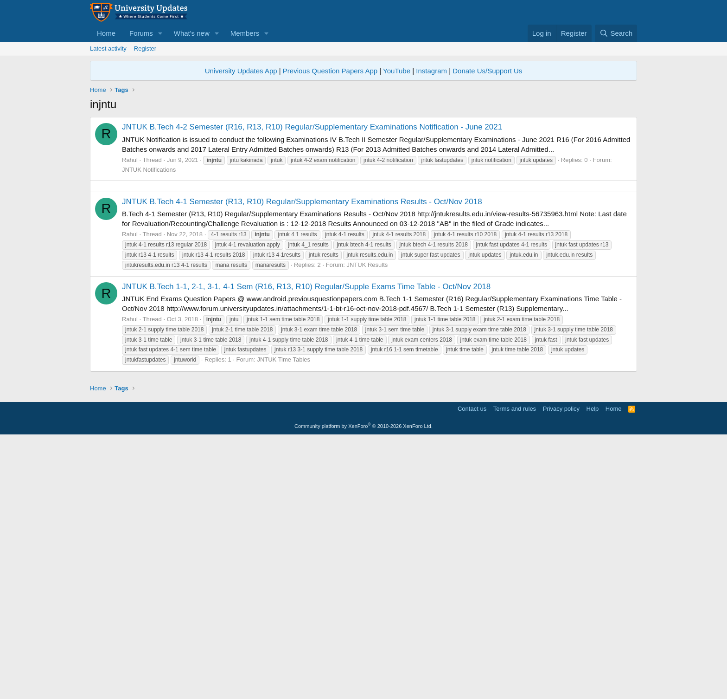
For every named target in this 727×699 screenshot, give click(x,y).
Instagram (431, 71)
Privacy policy (561, 668)
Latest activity (108, 48)
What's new (192, 33)
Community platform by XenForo (363, 686)
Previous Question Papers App (330, 71)
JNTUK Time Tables (283, 489)
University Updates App (241, 71)
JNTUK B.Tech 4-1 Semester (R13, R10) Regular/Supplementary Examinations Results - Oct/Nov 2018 (302, 331)
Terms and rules (514, 668)
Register (145, 48)
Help (593, 668)
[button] (160, 33)
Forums (141, 33)
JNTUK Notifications (149, 169)
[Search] (616, 33)
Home (106, 33)
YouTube (396, 71)
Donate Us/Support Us (487, 71)
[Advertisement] (363, 251)
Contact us (472, 668)
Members (245, 33)
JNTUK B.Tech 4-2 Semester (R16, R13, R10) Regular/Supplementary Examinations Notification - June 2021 (312, 127)
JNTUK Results (367, 394)
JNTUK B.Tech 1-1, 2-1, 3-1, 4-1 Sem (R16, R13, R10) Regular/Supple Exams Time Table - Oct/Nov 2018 (306, 416)
